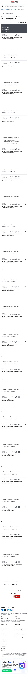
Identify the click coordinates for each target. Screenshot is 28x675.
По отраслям (4, 629)
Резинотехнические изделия (9, 140)
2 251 (19, 590)
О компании (3, 646)
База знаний (17, 626)
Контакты (3, 648)
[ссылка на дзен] (5, 610)
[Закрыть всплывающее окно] (25, 661)
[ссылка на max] (11, 610)
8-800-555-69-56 (7, 607)
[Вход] (24, 1)
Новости (3, 650)
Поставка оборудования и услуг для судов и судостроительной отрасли (12, 38)
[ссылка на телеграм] (8, 610)
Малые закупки (4, 639)
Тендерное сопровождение (20, 629)
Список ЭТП (3, 641)
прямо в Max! (11, 662)
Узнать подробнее (7, 670)
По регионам (4, 631)
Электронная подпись (19, 631)
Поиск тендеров (4, 626)
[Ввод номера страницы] (11, 596)
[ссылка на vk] (2, 610)
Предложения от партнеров (20, 635)
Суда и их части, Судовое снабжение (11, 55)
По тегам (3, 633)
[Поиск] (2, 6)
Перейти (17, 596)
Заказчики (3, 637)
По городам (3, 635)
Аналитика (17, 633)
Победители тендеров (19, 637)
